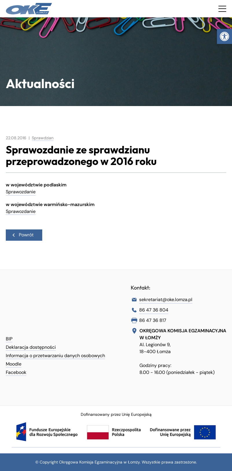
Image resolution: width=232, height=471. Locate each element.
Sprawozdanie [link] (21, 192)
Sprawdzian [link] (43, 137)
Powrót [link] (23, 234)
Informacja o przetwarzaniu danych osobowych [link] (55, 356)
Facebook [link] (16, 372)
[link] (224, 36)
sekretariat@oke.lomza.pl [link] (165, 299)
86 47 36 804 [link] (153, 310)
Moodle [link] (13, 364)
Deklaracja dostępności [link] (31, 347)
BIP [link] (9, 339)
